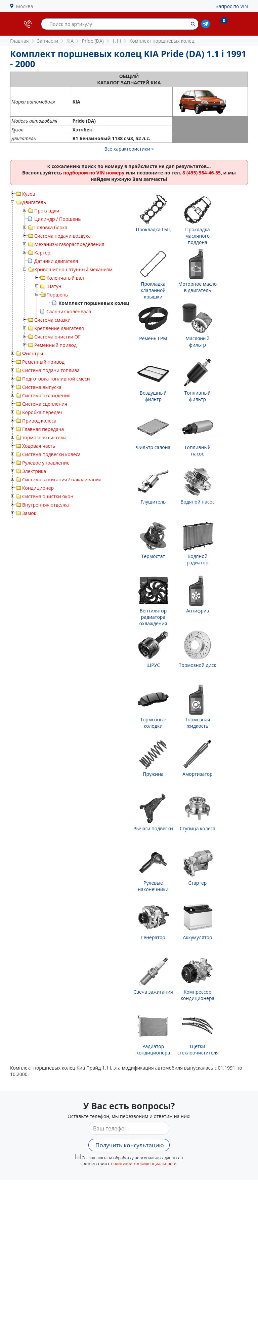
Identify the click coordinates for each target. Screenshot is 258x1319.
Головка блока (51, 227)
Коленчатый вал (65, 278)
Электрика (34, 471)
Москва (24, 6)
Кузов (28, 194)
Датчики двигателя (56, 261)
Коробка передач (42, 412)
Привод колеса (39, 420)
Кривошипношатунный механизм (73, 269)
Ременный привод (55, 345)
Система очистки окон (47, 496)
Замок (29, 513)
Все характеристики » (129, 149)
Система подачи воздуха (62, 236)
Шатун (53, 286)
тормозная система (44, 437)
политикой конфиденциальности (143, 1163)
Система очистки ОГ (57, 336)
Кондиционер (38, 488)
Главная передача (43, 429)
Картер (42, 252)
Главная (19, 41)
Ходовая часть (38, 446)
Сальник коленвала (68, 311)
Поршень (57, 294)
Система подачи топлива (51, 370)
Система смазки (52, 320)
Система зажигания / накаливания (61, 479)
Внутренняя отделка (45, 505)
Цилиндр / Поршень (57, 219)
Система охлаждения (46, 395)
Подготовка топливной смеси (56, 378)
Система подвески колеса (51, 454)
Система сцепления (44, 404)
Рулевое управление (46, 462)
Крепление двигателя (59, 328)
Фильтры (32, 353)
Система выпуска (41, 387)
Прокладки (46, 210)
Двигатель (34, 202)
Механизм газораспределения (69, 244)
